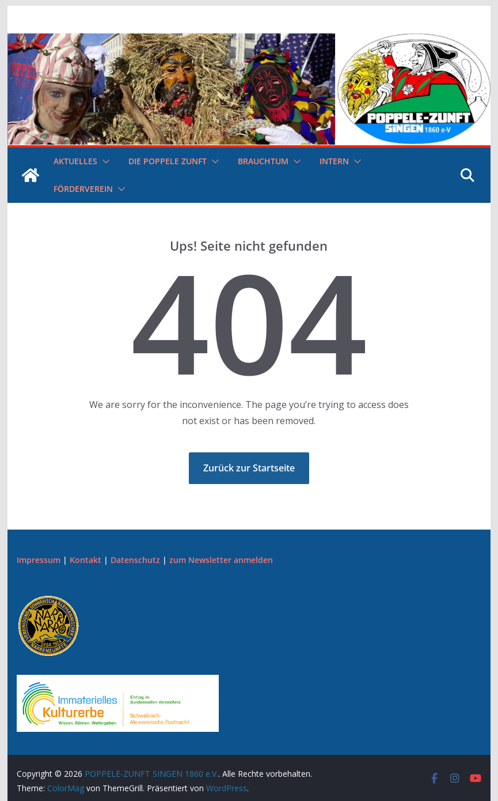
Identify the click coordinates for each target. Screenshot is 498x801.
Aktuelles (75, 161)
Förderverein (83, 188)
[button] (103, 161)
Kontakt (85, 559)
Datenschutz (135, 559)
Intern (334, 161)
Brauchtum (263, 161)
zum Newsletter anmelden (221, 559)
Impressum (38, 559)
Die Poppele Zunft (167, 161)
